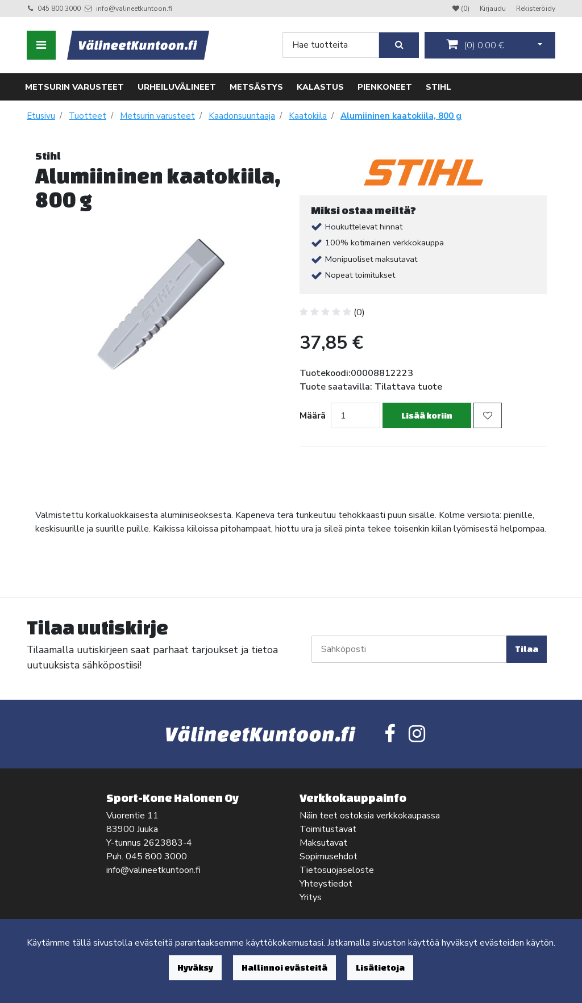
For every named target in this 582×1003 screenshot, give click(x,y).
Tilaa (526, 649)
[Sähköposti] (408, 649)
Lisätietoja (380, 967)
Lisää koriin (426, 415)
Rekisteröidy (535, 8)
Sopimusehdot (328, 856)
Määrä (313, 415)
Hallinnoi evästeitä (284, 967)
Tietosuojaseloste (337, 870)
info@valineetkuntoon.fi (134, 8)
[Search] (330, 45)
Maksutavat (323, 843)
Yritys (311, 897)
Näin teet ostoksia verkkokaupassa (370, 815)
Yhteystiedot (326, 883)
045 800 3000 (59, 8)
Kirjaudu (494, 8)
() (475, 45)
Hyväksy (195, 967)
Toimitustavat (328, 829)
